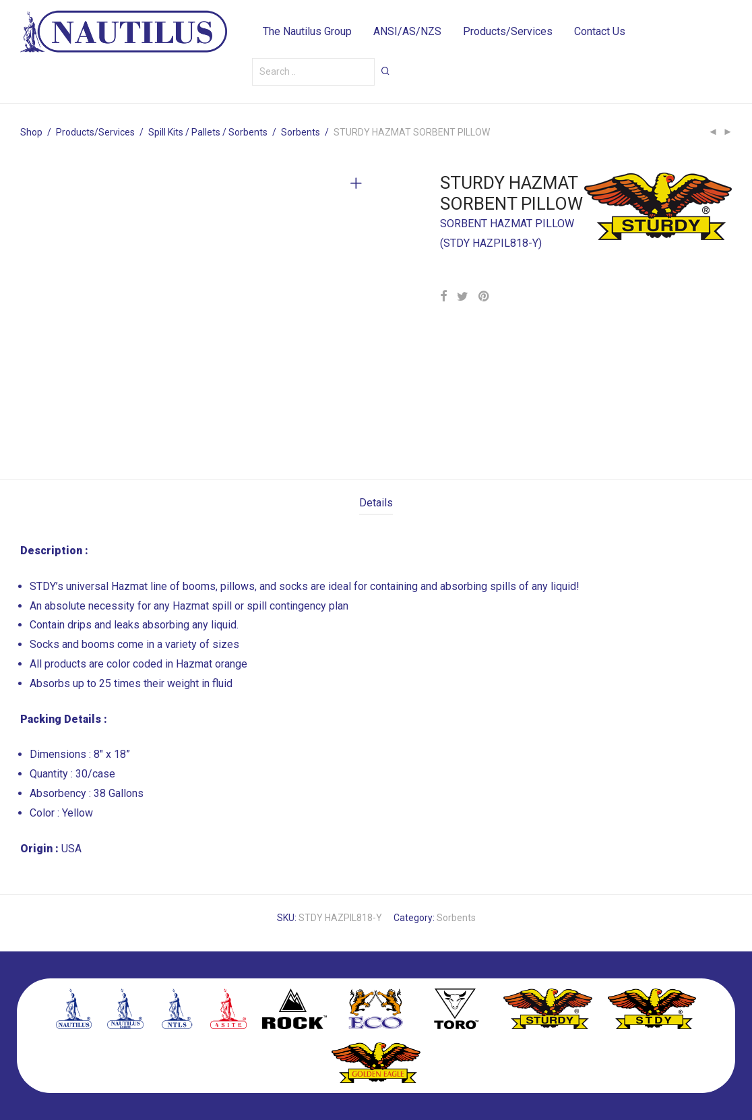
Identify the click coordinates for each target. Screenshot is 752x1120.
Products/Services (508, 33)
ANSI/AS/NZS (407, 33)
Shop (31, 132)
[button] (385, 75)
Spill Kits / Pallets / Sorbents (208, 132)
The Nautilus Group (307, 33)
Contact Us (599, 33)
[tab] (376, 503)
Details (376, 502)
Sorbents (300, 132)
